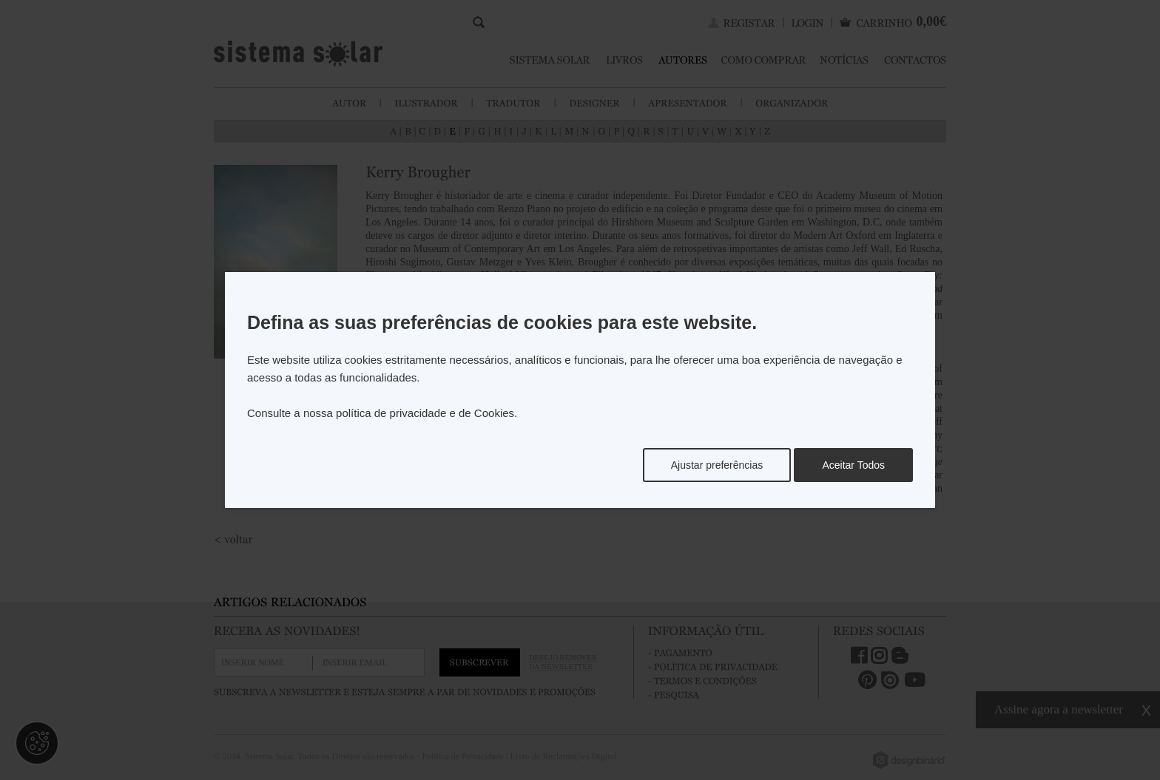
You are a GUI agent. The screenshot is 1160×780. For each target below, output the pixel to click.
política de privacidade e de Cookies (425, 413)
